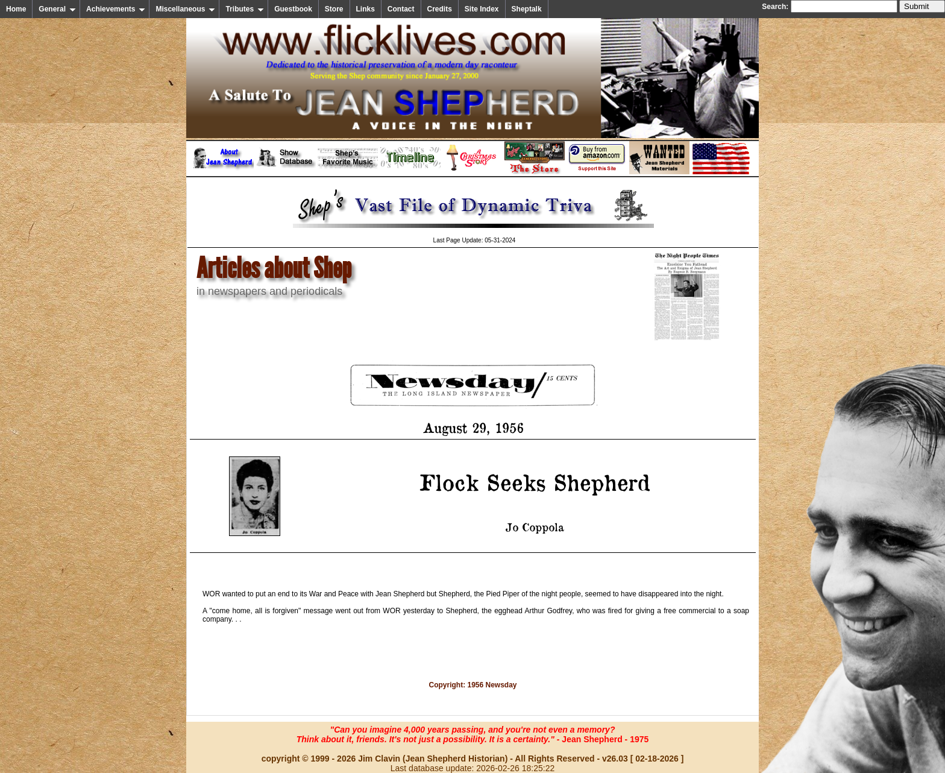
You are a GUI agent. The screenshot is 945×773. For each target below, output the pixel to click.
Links (365, 9)
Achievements (115, 9)
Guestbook (293, 9)
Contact (401, 9)
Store (334, 9)
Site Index (482, 9)
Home (16, 9)
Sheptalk (527, 9)
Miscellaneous (185, 9)
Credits (439, 9)
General (57, 9)
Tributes (244, 9)
